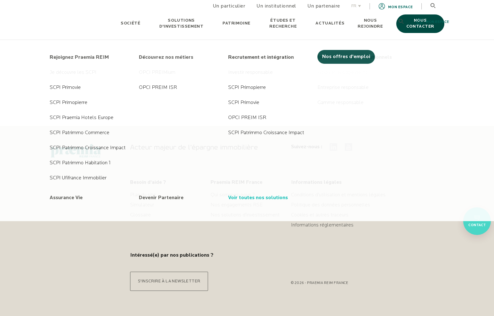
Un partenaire (323, 6)
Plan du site (143, 195)
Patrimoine (236, 23)
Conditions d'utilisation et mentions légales (338, 195)
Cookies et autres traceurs (320, 215)
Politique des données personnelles (330, 205)
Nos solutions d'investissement (245, 215)
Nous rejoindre (370, 24)
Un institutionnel (276, 6)
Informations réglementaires (322, 225)
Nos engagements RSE (237, 205)
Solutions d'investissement (181, 24)
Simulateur (142, 205)
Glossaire (140, 215)
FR (356, 6)
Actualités (330, 23)
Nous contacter (420, 24)
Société (130, 23)
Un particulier (229, 6)
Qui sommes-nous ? (233, 195)
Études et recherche (283, 24)
